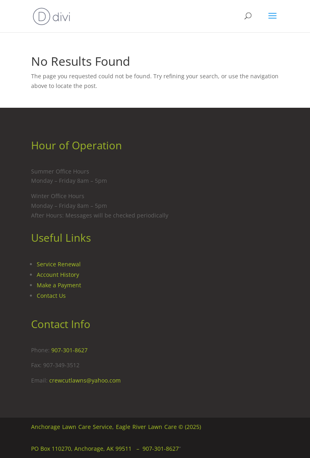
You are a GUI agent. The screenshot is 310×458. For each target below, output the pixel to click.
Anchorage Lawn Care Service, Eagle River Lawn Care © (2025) (116, 427)
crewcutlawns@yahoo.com (85, 380)
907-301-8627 (69, 350)
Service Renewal (59, 264)
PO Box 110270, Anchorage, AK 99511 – (86, 448)
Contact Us (51, 295)
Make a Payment (59, 285)
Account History (58, 274)
